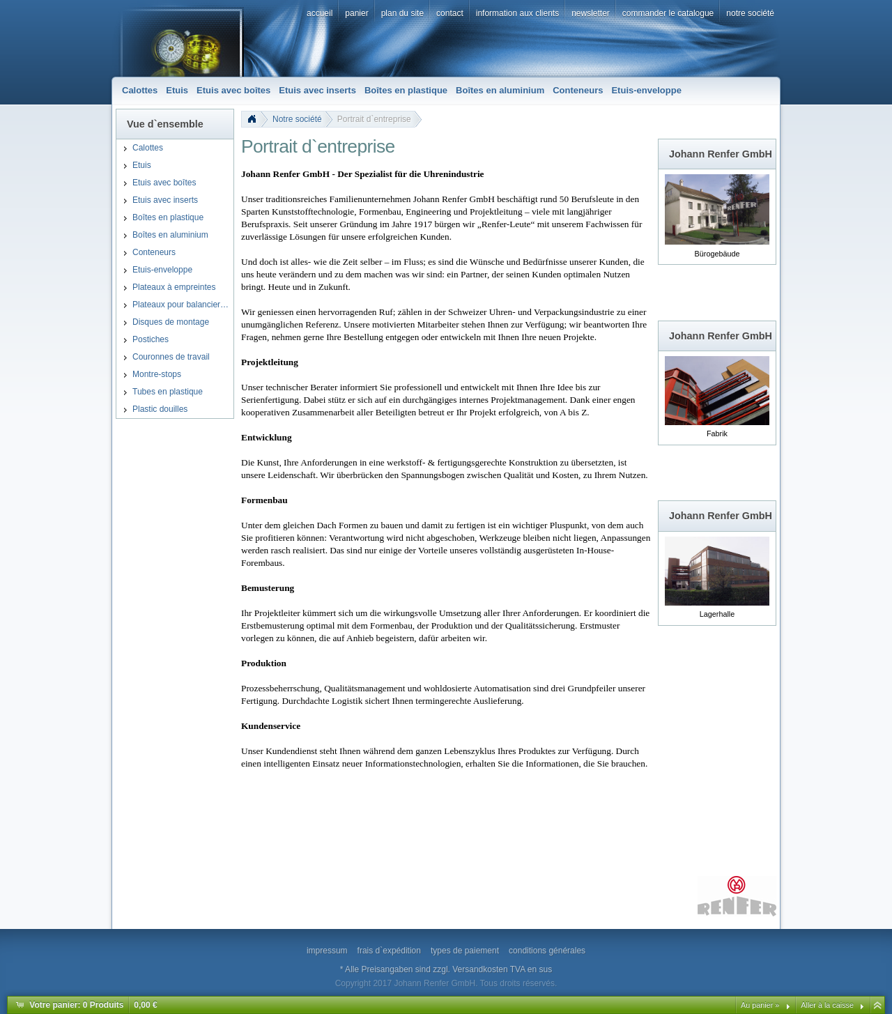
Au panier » (760, 1005)
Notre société (297, 119)
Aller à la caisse (827, 1005)
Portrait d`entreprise (374, 119)
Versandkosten (479, 969)
